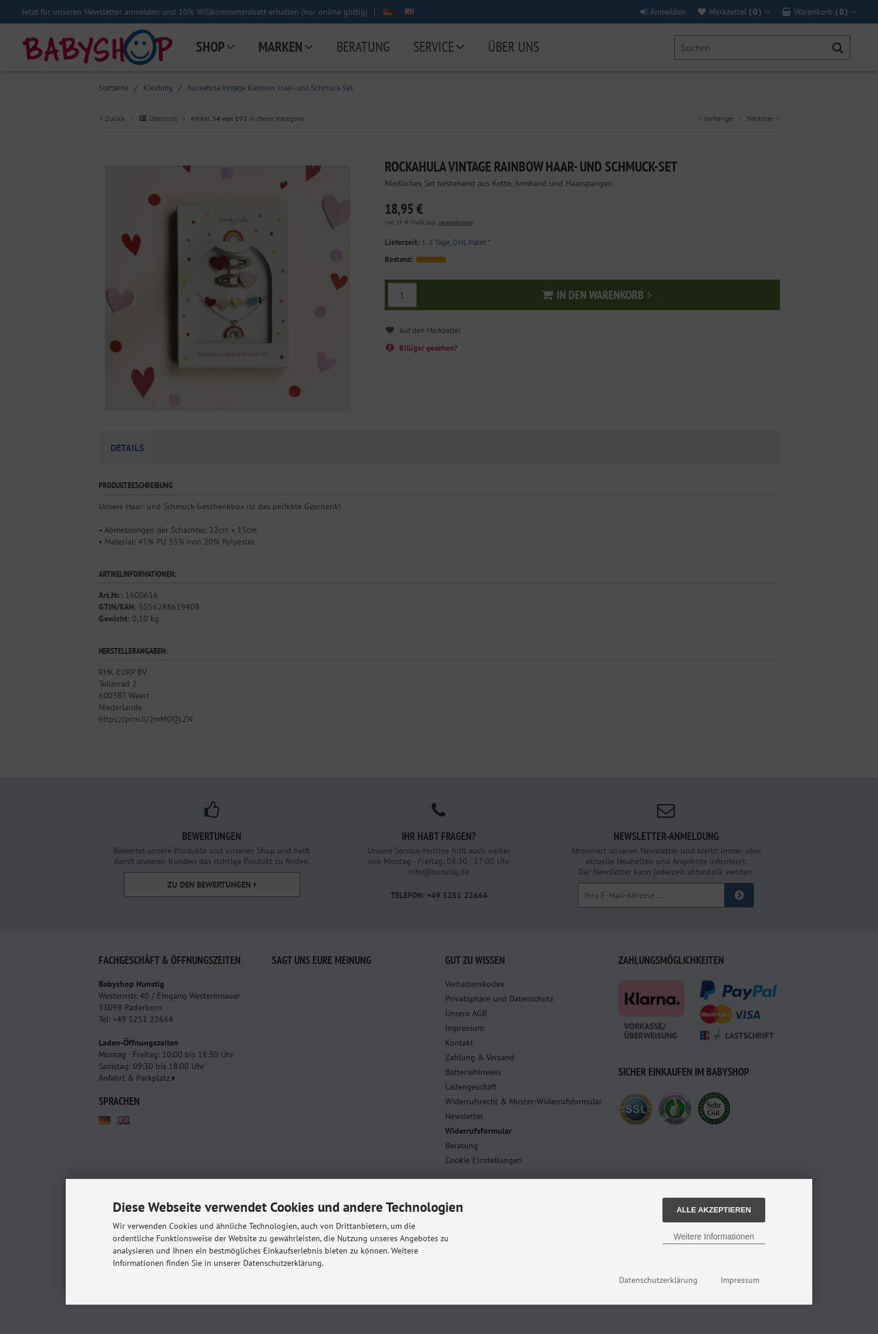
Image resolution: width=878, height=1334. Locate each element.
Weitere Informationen (714, 1236)
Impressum (740, 1280)
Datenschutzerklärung (658, 1280)
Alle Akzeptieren (714, 1209)
